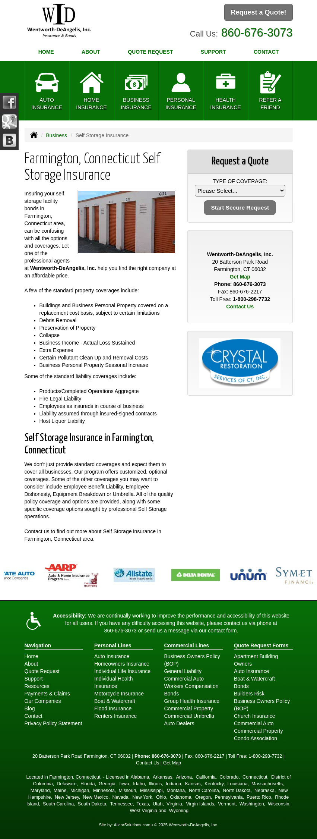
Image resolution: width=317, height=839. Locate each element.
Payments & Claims (47, 694)
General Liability (183, 671)
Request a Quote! (258, 12)
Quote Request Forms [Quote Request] (261, 645)
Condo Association (255, 738)
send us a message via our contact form (190, 631)
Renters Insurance (115, 716)
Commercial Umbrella (189, 716)
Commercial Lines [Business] (186, 645)
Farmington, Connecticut (74, 777)
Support (34, 679)
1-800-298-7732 (251, 299)
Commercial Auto (184, 679)
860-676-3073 (257, 32)
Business (56, 135)
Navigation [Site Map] (38, 645)
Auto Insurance (111, 656)
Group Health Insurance (192, 701)
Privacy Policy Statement (53, 723)
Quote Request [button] (150, 52)
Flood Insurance (112, 708)
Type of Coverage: (240, 181)
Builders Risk (249, 694)
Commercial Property (188, 708)
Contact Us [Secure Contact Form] (240, 306)
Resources (37, 686)
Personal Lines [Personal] (112, 645)
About (91, 52)
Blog (30, 708)
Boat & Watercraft (114, 701)
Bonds (171, 694)
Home (46, 52)
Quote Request (42, 671)
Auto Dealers (179, 723)
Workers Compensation (191, 686)
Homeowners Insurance (121, 664)
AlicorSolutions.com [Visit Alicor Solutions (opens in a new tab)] (132, 825)
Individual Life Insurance (122, 671)
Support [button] (213, 52)
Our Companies (43, 701)
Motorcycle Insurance (119, 694)
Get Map (240, 277)
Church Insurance (254, 716)
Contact (266, 52)
